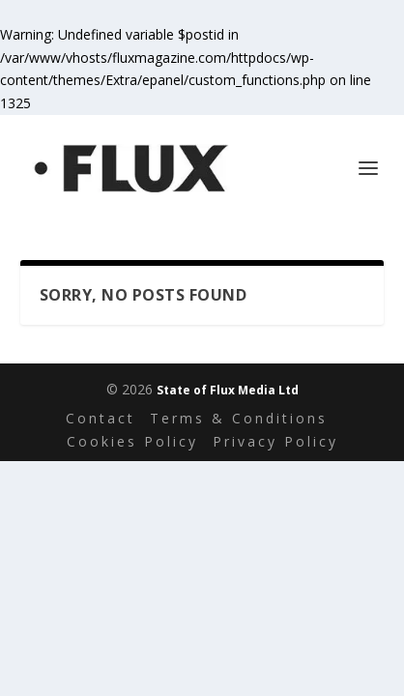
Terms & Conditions (239, 418)
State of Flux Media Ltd (228, 390)
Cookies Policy (132, 441)
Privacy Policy (275, 441)
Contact (100, 418)
